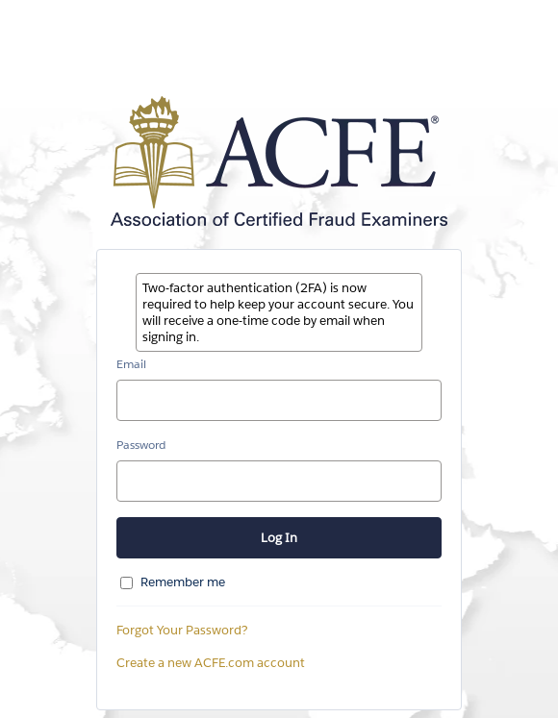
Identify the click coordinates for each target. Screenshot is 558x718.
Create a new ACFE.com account (210, 663)
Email (131, 364)
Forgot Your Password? (182, 630)
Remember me (182, 582)
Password (140, 444)
